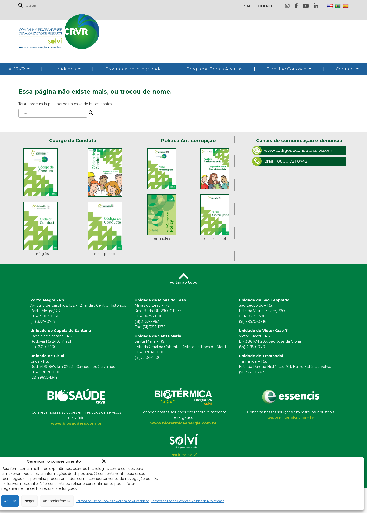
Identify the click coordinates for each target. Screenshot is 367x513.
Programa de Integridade (133, 68)
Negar (29, 501)
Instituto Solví (184, 454)
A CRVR (16, 68)
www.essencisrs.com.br (290, 417)
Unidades (65, 68)
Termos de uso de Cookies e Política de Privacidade (112, 501)
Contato (345, 68)
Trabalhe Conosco (286, 68)
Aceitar (10, 501)
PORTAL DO (255, 6)
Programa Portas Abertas (214, 68)
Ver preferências (57, 501)
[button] (103, 461)
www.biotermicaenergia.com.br (183, 423)
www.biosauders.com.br (76, 423)
